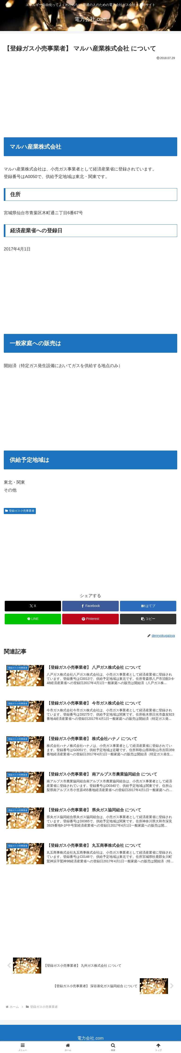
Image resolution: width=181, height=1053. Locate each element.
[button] (148, 619)
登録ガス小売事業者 (19, 510)
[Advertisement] (90, 97)
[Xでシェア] (33, 606)
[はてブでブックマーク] (148, 606)
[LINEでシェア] (33, 619)
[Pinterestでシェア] (90, 619)
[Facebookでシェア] (90, 606)
